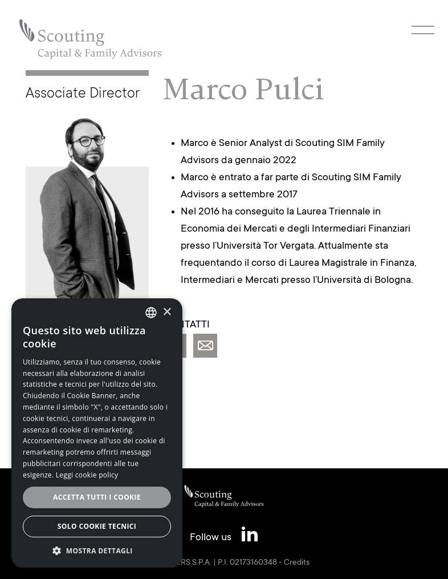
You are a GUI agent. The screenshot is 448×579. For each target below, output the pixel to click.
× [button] (166, 312)
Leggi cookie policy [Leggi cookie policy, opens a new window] (87, 475)
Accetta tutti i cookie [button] (97, 497)
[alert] (96, 433)
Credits (296, 563)
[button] (97, 550)
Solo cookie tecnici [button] (97, 526)
